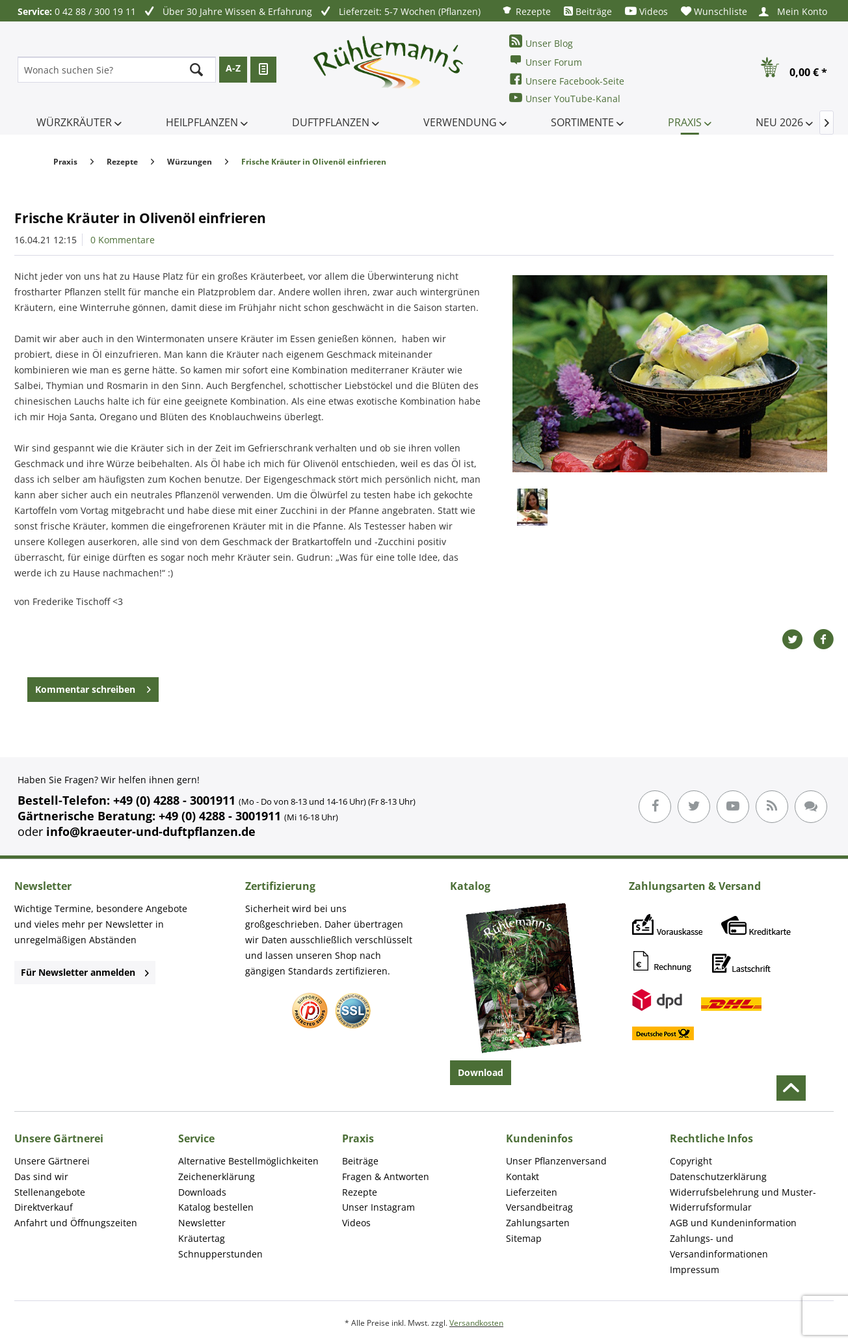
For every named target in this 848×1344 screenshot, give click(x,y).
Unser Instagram (378, 1207)
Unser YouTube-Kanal (564, 98)
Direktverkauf (43, 1207)
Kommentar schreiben (93, 687)
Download (480, 1072)
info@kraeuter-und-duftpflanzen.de (151, 831)
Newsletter (202, 1222)
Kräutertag (201, 1238)
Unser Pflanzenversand (556, 1161)
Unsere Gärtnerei (52, 1161)
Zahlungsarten (538, 1222)
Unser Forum (545, 60)
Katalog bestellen (216, 1207)
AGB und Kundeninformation (733, 1222)
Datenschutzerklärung (718, 1176)
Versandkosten (476, 1322)
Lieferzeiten (531, 1192)
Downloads (202, 1192)
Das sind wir (41, 1176)
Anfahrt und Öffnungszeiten (75, 1222)
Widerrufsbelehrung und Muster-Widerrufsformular (743, 1200)
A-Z (233, 68)
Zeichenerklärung (216, 1176)
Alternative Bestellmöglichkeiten (248, 1161)
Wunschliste (714, 11)
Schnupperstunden (220, 1254)
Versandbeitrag (539, 1207)
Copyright (691, 1161)
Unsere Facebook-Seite (566, 79)
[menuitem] (526, 11)
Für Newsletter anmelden (85, 972)
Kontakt (522, 1176)
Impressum (694, 1269)
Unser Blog (541, 41)
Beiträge (588, 11)
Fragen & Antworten (385, 1176)
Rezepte (526, 11)
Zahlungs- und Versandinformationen (719, 1246)
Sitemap (524, 1238)
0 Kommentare (122, 240)
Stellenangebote (49, 1192)
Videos (646, 11)
